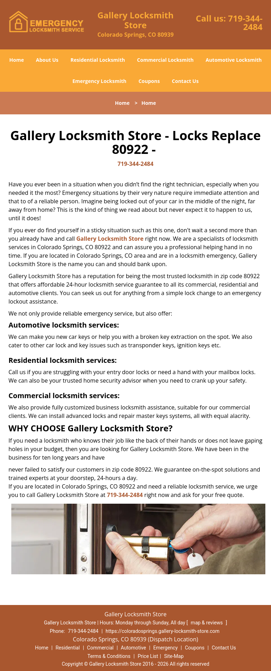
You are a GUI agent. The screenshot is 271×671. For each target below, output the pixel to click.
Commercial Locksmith (165, 59)
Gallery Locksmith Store (110, 238)
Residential (67, 648)
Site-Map (173, 656)
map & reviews (207, 622)
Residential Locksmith (98, 59)
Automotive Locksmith (234, 59)
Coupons (148, 81)
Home (16, 59)
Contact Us (185, 81)
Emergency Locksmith (99, 81)
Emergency (165, 648)
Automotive (133, 648)
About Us (47, 59)
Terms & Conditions (109, 656)
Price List (148, 656)
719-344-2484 (245, 22)
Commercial (100, 648)
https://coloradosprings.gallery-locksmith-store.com (162, 631)
